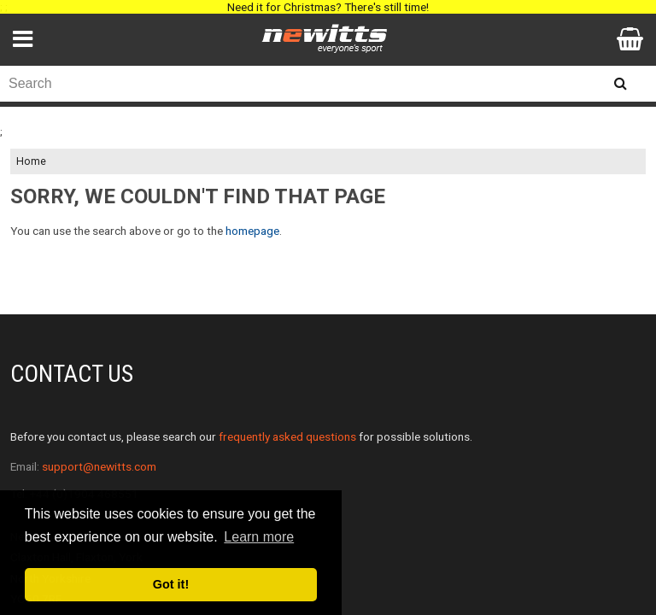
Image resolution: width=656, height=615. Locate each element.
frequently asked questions (287, 436)
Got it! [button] (171, 584)
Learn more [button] (259, 537)
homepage (252, 230)
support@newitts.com (99, 466)
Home (31, 161)
